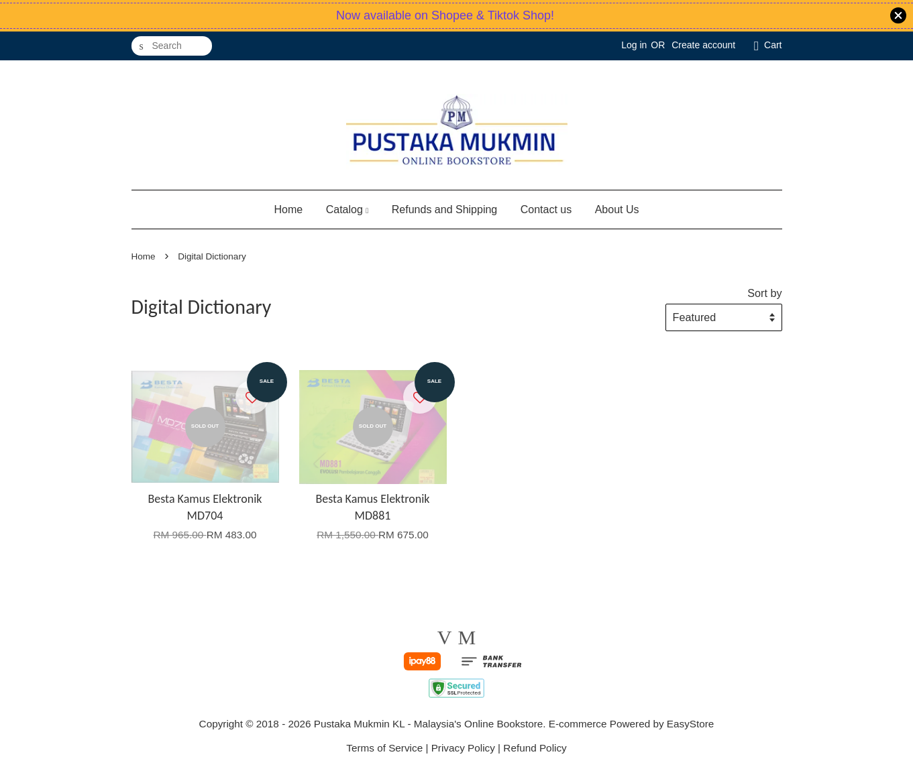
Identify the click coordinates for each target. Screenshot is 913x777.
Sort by (764, 293)
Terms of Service (384, 748)
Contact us (546, 209)
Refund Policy (534, 748)
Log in (634, 45)
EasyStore (690, 723)
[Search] (171, 46)
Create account (703, 45)
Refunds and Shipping (444, 209)
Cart (773, 45)
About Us (617, 209)
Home (288, 209)
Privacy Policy (463, 748)
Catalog (347, 209)
